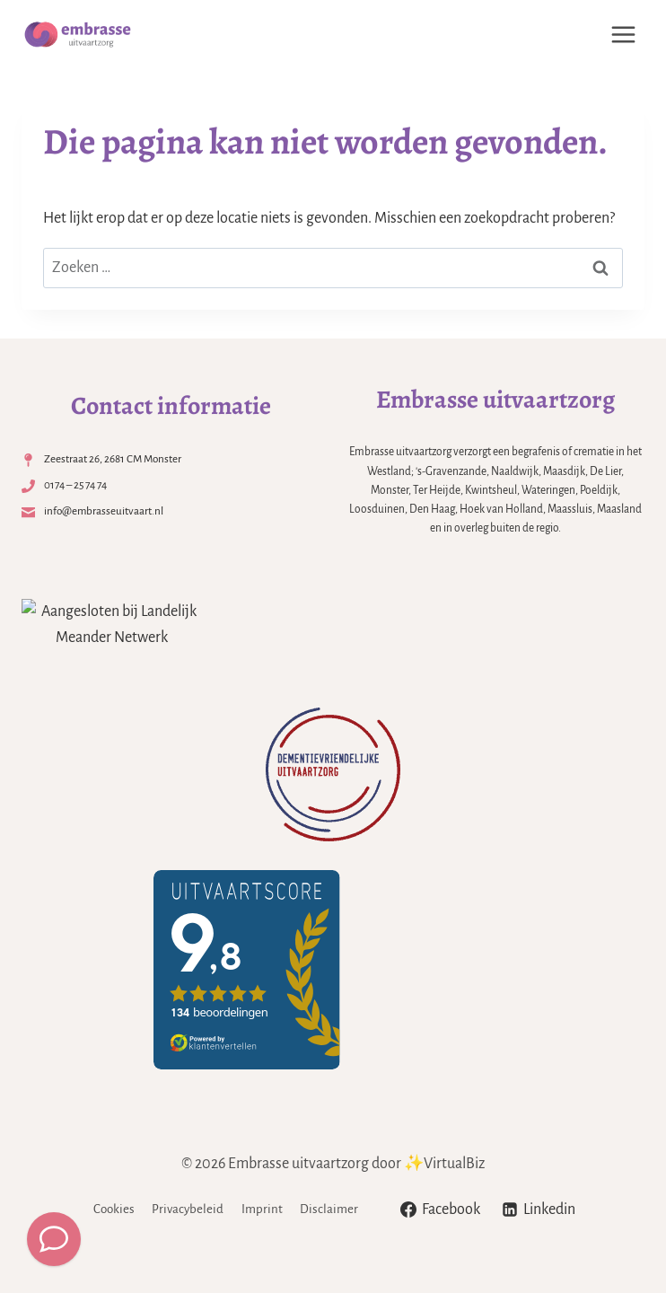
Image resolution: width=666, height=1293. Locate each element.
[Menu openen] (622, 34)
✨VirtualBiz (444, 1164)
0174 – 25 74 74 (77, 485)
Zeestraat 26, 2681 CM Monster (113, 459)
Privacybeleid (187, 1209)
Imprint (262, 1209)
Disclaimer (329, 1209)
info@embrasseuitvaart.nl (104, 511)
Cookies (114, 1209)
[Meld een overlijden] (54, 1239)
